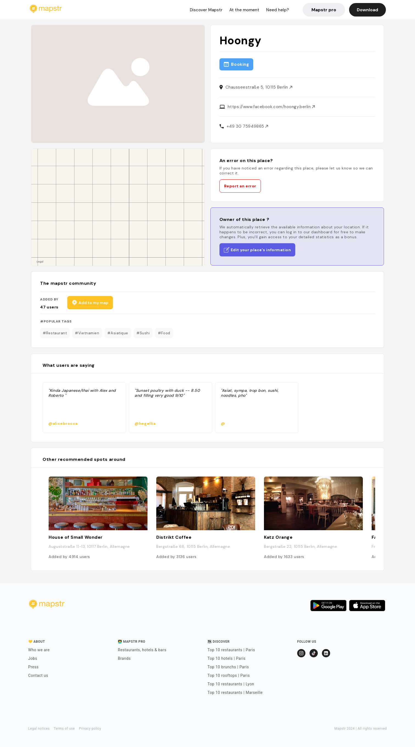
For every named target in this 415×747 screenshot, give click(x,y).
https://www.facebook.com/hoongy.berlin (271, 107)
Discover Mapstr (206, 10)
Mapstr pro (323, 10)
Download (367, 10)
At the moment (244, 10)
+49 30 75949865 (247, 126)
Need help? (277, 10)
